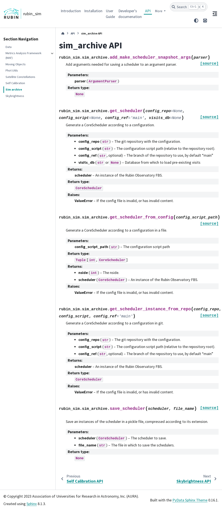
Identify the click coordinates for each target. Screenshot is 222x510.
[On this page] (215, 13)
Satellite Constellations (20, 77)
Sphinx (31, 503)
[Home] (62, 33)
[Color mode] (196, 20)
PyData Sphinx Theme (189, 500)
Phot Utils (12, 70)
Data (9, 47)
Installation (93, 10)
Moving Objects (16, 64)
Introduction (71, 10)
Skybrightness (15, 96)
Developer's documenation (130, 13)
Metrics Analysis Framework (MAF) (23, 55)
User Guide (110, 13)
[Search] (189, 6)
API (148, 10)
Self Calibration (15, 83)
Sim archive (14, 89)
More (159, 11)
